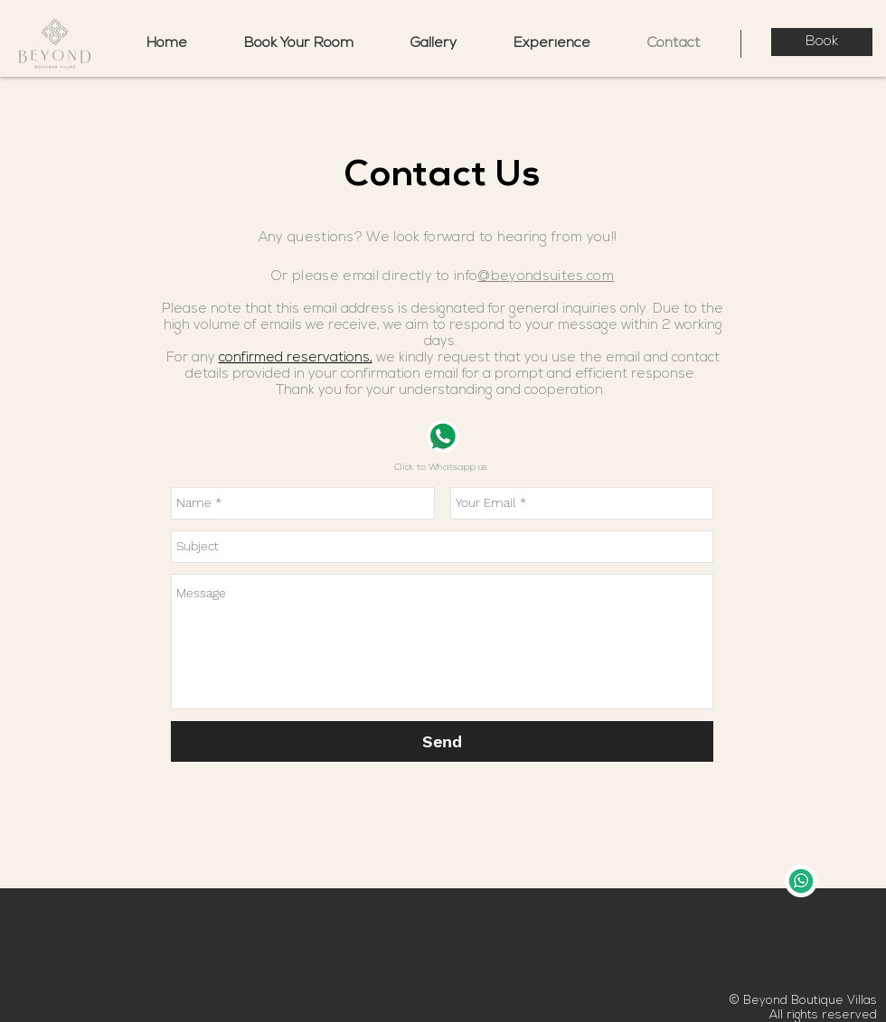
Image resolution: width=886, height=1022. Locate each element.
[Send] (442, 741)
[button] (551, 44)
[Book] (821, 42)
